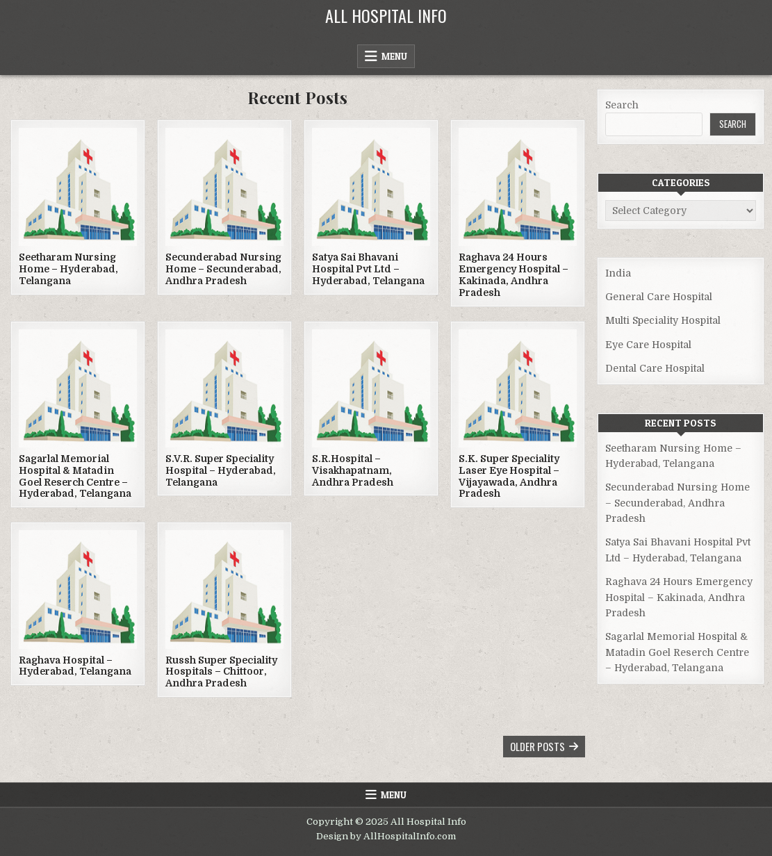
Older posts (537, 746)
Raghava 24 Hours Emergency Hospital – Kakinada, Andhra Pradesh (513, 274)
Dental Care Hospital (655, 368)
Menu (394, 56)
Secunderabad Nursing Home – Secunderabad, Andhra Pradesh (223, 269)
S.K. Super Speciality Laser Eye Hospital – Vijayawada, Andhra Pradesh (509, 476)
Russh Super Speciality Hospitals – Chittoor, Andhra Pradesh (221, 672)
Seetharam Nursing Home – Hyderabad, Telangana (68, 269)
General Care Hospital (658, 296)
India (618, 273)
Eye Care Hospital (648, 344)
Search (622, 104)
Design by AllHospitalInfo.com (386, 836)
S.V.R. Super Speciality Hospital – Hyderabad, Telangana (220, 470)
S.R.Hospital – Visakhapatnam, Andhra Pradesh (352, 470)
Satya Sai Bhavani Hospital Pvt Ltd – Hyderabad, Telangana (368, 269)
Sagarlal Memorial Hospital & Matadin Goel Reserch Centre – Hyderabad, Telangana (75, 476)
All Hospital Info (386, 15)
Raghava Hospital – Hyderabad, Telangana (75, 666)
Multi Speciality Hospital (663, 320)
